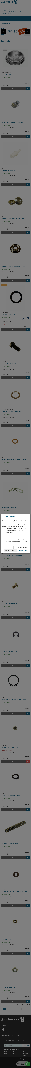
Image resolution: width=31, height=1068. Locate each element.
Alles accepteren (23, 550)
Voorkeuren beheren (10, 550)
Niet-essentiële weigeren (21, 547)
